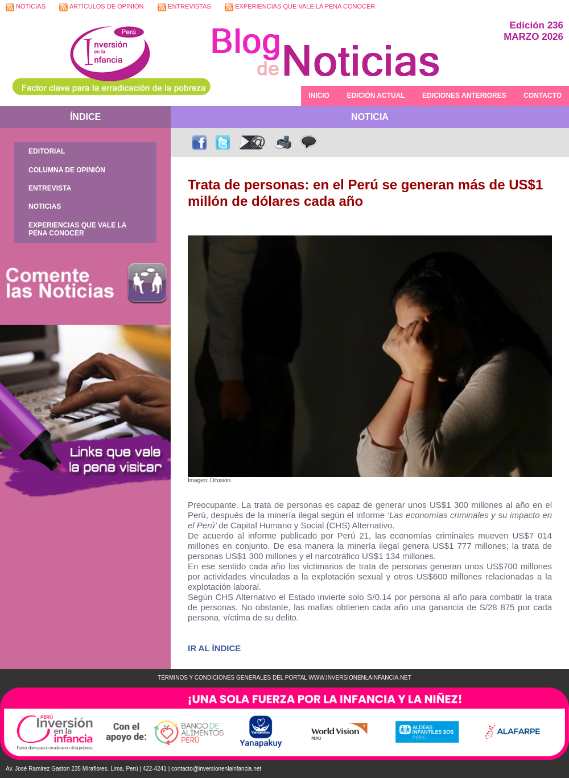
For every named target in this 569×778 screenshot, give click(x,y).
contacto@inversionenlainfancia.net (216, 768)
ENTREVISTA (49, 188)
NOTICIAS (26, 7)
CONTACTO (542, 96)
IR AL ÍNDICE (214, 648)
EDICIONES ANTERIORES (464, 96)
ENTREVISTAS (184, 7)
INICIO (318, 96)
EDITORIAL (46, 151)
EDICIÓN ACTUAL (376, 96)
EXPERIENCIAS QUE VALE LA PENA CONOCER (300, 7)
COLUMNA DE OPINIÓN (66, 170)
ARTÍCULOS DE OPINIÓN (101, 7)
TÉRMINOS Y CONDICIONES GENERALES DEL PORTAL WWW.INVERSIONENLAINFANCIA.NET (284, 677)
